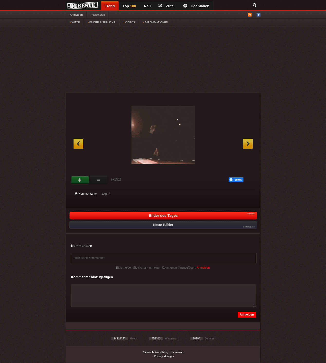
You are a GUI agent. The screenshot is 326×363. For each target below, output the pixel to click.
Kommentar (86, 193)
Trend (110, 6)
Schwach (98, 180)
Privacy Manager (164, 356)
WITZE (75, 22)
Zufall (167, 6)
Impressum (177, 352)
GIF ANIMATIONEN (155, 22)
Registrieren (98, 14)
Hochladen (196, 6)
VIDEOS (129, 22)
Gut (80, 180)
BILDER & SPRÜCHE (101, 22)
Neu (147, 6)
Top (129, 6)
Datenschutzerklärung (155, 352)
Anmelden (76, 14)
